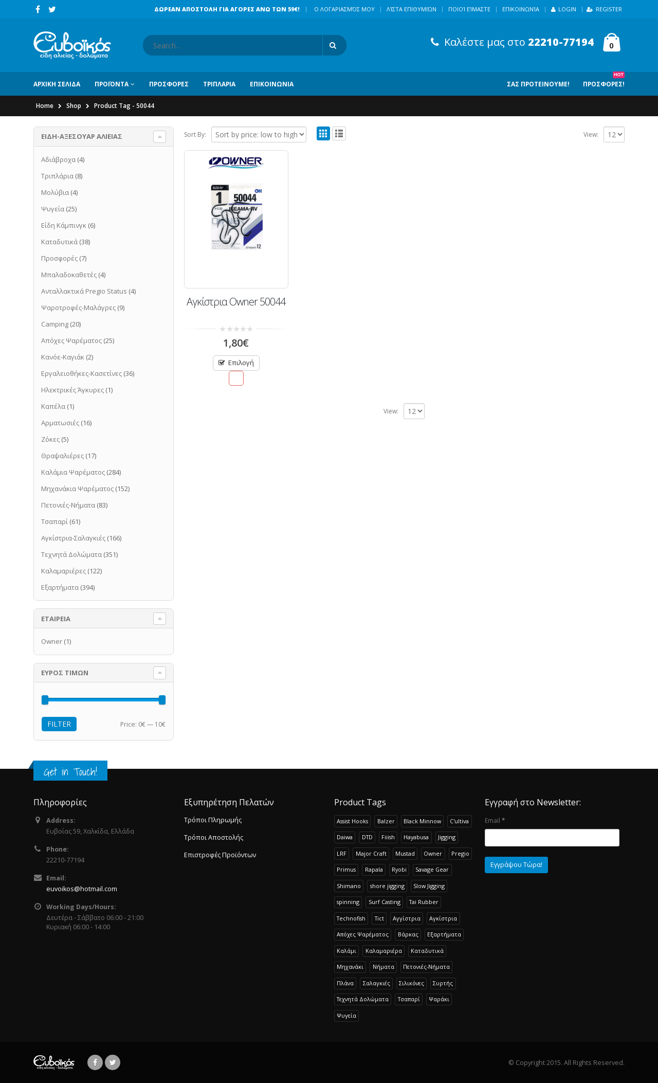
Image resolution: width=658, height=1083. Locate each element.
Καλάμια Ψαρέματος (73, 472)
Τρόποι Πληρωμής (213, 820)
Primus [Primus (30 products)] (346, 869)
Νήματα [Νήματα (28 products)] (383, 966)
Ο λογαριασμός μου (344, 9)
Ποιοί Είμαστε (469, 9)
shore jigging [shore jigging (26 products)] (387, 886)
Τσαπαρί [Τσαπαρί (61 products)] (409, 999)
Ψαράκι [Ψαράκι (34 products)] (439, 999)
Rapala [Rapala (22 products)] (374, 869)
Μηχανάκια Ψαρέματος (77, 488)
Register (604, 9)
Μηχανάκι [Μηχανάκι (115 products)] (350, 966)
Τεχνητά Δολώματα (71, 554)
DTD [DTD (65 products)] (367, 837)
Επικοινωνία (520, 9)
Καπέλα (53, 406)
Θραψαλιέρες (62, 455)
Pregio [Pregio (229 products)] (460, 853)
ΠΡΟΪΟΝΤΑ (112, 84)
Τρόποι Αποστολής (213, 837)
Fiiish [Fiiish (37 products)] (388, 837)
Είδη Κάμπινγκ (63, 225)
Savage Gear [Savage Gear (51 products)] (432, 869)
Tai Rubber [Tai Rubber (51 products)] (423, 902)
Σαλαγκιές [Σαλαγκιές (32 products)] (376, 983)
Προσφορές (59, 258)
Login (563, 9)
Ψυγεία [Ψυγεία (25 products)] (346, 1015)
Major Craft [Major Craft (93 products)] (371, 853)
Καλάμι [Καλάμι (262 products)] (346, 950)
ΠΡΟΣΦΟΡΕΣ (169, 84)
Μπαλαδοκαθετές (69, 274)
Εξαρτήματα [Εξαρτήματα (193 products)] (444, 934)
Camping (54, 324)
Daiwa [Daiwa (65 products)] (345, 837)
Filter (59, 724)
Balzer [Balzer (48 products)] (386, 821)
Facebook (95, 1062)
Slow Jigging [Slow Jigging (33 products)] (429, 886)
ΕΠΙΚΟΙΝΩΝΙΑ (272, 84)
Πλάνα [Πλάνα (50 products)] (345, 983)
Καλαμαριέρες (63, 570)
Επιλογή (241, 362)
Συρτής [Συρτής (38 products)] (443, 983)
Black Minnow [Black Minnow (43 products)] (422, 821)
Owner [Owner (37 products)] (433, 853)
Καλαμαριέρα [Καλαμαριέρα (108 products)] (383, 950)
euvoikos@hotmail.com (81, 889)
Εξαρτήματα (60, 587)
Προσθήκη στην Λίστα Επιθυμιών (236, 378)
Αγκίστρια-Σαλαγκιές (73, 538)
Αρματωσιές (60, 422)
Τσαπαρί (54, 521)
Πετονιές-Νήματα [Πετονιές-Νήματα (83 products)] (426, 966)
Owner (51, 641)
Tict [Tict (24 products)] (379, 918)
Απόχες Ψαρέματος (71, 340)
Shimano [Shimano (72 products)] (349, 886)
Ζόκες (50, 439)
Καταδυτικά (59, 241)
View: (590, 134)
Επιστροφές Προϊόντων (220, 855)
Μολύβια (55, 192)
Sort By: (195, 134)
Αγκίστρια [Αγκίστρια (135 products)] (443, 918)
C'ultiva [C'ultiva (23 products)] (459, 821)
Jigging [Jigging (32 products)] (446, 837)
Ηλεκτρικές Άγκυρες (72, 389)
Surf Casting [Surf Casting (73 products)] (384, 902)
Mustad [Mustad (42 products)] (405, 853)
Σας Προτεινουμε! (538, 84)
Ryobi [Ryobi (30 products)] (399, 869)
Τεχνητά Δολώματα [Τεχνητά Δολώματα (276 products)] (363, 999)
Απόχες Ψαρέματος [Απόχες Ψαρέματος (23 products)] (363, 934)
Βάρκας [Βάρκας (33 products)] (408, 934)
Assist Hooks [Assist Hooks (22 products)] (352, 821)
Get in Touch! (70, 771)
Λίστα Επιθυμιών (411, 9)
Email (495, 820)
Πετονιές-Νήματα (68, 505)
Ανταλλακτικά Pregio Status (84, 291)
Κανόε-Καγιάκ (62, 357)
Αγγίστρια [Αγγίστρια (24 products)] (407, 918)
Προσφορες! (604, 80)
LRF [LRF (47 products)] (341, 853)
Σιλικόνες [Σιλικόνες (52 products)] (411, 983)
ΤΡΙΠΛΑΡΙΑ (219, 84)
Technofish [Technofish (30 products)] (351, 918)
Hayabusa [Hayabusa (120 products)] (416, 837)
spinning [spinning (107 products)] (348, 902)
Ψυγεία (52, 208)
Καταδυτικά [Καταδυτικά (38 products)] (427, 950)
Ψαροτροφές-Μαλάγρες (78, 307)
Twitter (112, 1062)
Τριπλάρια (57, 175)
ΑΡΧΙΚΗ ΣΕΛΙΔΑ (56, 84)
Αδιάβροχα (58, 159)
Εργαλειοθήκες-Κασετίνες (81, 373)
